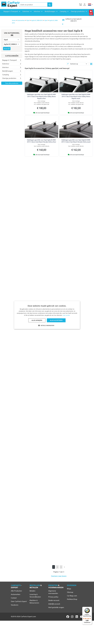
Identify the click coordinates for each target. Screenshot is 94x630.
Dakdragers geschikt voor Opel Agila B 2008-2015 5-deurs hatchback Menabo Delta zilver (41, 141)
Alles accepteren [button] (56, 320)
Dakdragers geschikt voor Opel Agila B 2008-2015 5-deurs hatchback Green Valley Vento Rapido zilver (41, 96)
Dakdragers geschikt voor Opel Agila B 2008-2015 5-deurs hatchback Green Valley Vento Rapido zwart (75, 96)
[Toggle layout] (91, 64)
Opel (27, 20)
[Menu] (90, 608)
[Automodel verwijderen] (63, 24)
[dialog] (47, 315)
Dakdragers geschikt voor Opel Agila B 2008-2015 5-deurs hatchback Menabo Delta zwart (76, 141)
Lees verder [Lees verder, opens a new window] (66, 315)
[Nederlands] (90, 4)
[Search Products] (49, 4)
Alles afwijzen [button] (37, 320)
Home (14, 20)
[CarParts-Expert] (10, 4)
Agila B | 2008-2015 (37, 20)
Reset (7, 48)
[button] (47, 325)
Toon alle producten (11, 83)
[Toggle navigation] (72, 20)
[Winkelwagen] (80, 4)
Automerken (21, 20)
